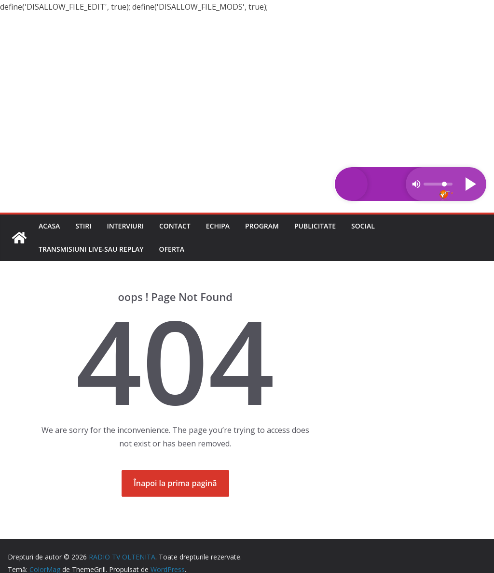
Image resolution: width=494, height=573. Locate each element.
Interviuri (125, 225)
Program (262, 225)
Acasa (49, 225)
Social (363, 225)
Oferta (171, 249)
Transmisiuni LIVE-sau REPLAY (91, 249)
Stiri (83, 225)
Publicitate (315, 225)
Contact (175, 225)
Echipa (218, 225)
